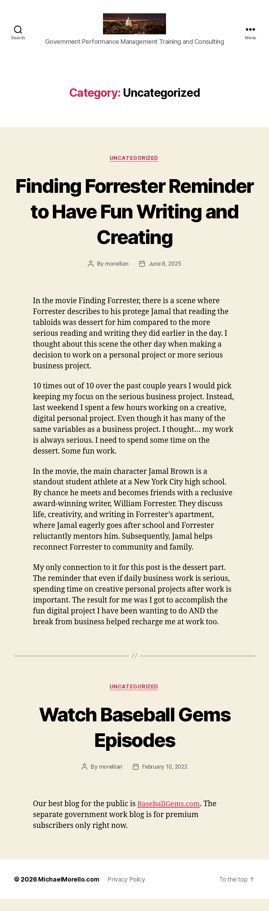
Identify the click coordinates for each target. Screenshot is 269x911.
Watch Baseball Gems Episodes (134, 738)
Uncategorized (134, 169)
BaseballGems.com (170, 816)
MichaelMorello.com (69, 891)
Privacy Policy (128, 891)
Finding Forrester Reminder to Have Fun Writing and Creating (134, 221)
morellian (116, 274)
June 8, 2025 (165, 274)
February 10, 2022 (164, 778)
